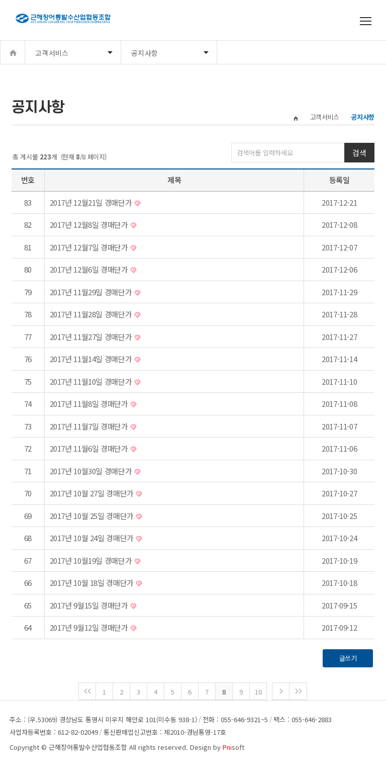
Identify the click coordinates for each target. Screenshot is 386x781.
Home (13, 53)
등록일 (339, 180)
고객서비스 (51, 53)
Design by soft (217, 747)
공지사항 (144, 53)
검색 (359, 152)
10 (258, 692)
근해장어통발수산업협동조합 (88, 747)
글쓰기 (348, 658)
